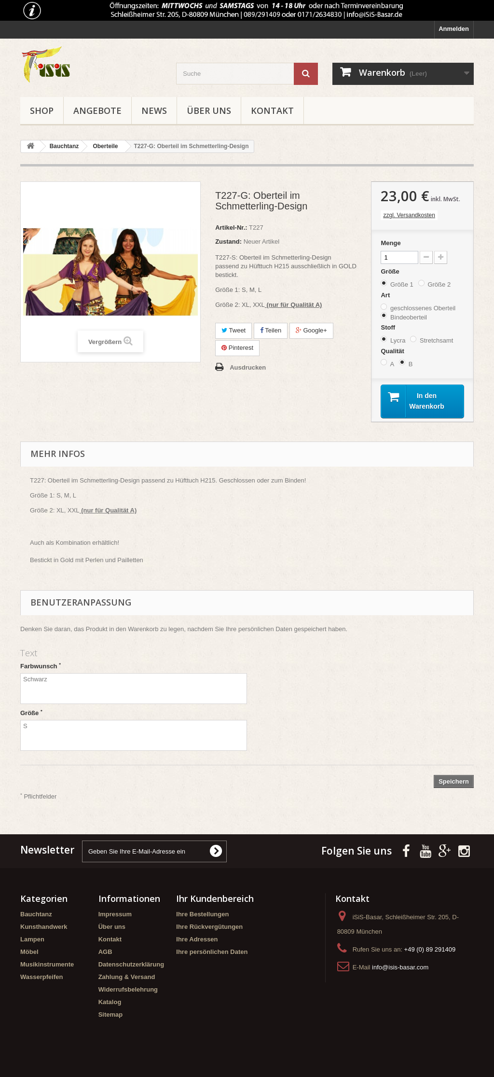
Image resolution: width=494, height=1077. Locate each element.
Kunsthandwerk (44, 928)
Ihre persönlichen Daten (211, 953)
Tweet (233, 330)
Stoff (389, 327)
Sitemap (110, 1016)
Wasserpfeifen (41, 978)
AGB (105, 953)
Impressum (115, 915)
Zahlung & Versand (126, 978)
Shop (42, 110)
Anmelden (454, 28)
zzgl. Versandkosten (409, 215)
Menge (390, 243)
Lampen (32, 940)
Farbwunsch (40, 668)
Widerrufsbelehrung (128, 990)
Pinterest (237, 347)
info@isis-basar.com (400, 968)
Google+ (311, 330)
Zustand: (228, 241)
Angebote (97, 110)
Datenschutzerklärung (131, 965)
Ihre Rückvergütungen (209, 928)
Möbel (29, 953)
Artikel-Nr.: (231, 227)
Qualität (393, 351)
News (154, 110)
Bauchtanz (36, 915)
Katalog (110, 1003)
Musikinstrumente (47, 965)
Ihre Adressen (197, 940)
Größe (391, 271)
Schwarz (133, 690)
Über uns (209, 110)
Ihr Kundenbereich (215, 900)
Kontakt (272, 110)
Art (386, 295)
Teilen (270, 330)
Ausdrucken (248, 367)
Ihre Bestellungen (202, 915)
